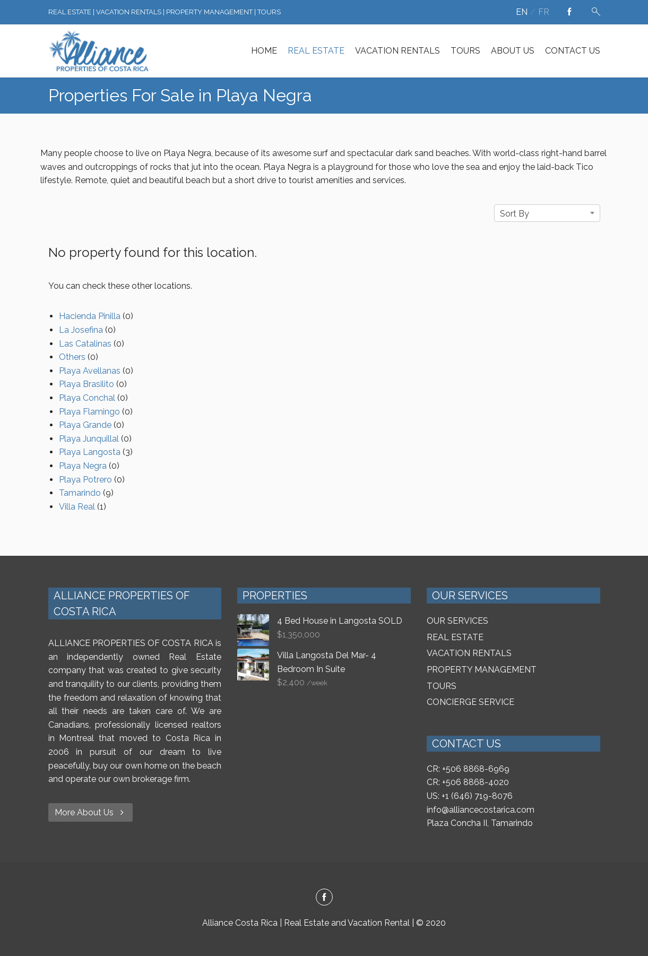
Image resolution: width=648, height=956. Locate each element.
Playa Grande (85, 425)
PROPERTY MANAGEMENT (482, 670)
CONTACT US (572, 51)
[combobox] (547, 213)
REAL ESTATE (316, 51)
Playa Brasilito (86, 384)
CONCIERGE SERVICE (470, 702)
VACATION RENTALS (397, 51)
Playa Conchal (87, 398)
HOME (264, 51)
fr (543, 12)
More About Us (90, 813)
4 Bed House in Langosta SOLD (339, 621)
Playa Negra (83, 466)
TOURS (465, 51)
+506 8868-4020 (475, 782)
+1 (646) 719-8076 (477, 796)
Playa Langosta (89, 452)
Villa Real (77, 507)
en (522, 12)
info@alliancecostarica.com (480, 810)
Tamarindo (80, 493)
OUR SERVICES (457, 621)
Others (72, 357)
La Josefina (81, 330)
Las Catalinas (85, 344)
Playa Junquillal (89, 439)
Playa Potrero (85, 480)
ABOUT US (512, 51)
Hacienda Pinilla (89, 316)
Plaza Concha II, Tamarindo (480, 823)
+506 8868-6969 (475, 769)
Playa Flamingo (89, 412)
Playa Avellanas (89, 371)
